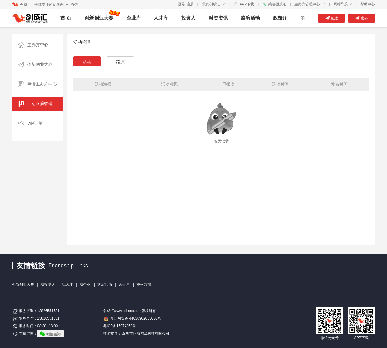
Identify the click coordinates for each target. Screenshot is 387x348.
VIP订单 (29, 123)
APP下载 (246, 4)
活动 (87, 61)
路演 (120, 61)
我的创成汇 (213, 4)
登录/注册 (186, 4)
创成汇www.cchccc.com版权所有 (129, 311)
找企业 (85, 284)
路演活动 (250, 18)
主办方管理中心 (309, 4)
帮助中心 (367, 4)
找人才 (67, 284)
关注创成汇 (277, 4)
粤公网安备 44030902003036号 (135, 318)
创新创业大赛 (98, 18)
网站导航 (342, 4)
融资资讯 (218, 18)
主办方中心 (31, 45)
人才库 (161, 18)
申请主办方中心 (36, 84)
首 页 (65, 18)
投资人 (188, 18)
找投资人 (48, 284)
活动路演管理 (34, 104)
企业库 (133, 18)
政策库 (280, 18)
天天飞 (124, 284)
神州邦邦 (143, 284)
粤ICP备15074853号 (119, 326)
